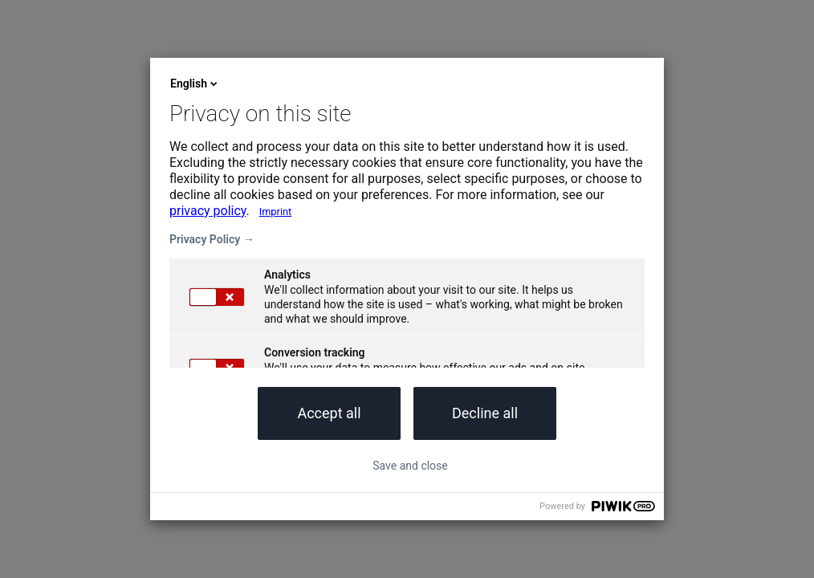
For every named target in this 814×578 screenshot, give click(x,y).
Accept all (328, 413)
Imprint (275, 212)
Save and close (410, 465)
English (195, 83)
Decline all (485, 413)
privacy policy (207, 210)
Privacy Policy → (211, 239)
